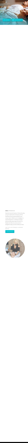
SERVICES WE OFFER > (9, 231)
